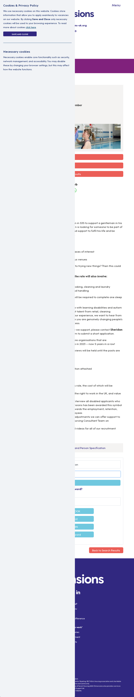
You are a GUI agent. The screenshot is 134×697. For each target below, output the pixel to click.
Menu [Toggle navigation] (116, 4)
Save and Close (20, 34)
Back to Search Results (106, 550)
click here (31, 27)
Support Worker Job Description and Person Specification (70, 448)
